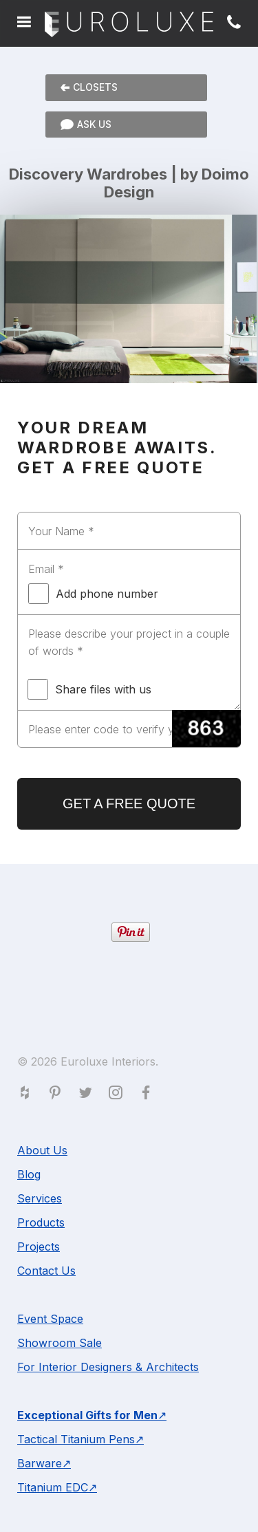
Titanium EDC (52, 1487)
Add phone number (93, 593)
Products (41, 1222)
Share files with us (89, 689)
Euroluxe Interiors (129, 25)
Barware (39, 1463)
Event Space (50, 1319)
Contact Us (46, 1270)
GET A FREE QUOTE (129, 803)
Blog (29, 1174)
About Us (42, 1150)
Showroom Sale (59, 1343)
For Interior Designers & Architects (108, 1367)
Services (39, 1198)
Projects (38, 1246)
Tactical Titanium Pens (76, 1439)
